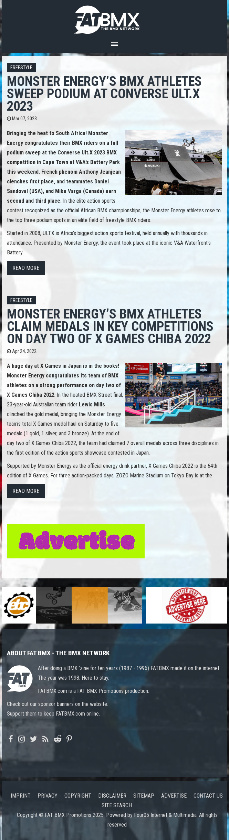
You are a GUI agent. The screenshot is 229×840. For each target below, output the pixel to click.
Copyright (77, 795)
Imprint (21, 795)
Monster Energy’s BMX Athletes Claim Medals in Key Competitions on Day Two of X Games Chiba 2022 (110, 326)
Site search (117, 805)
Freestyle (21, 68)
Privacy (48, 795)
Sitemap (143, 795)
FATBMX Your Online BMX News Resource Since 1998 (114, 18)
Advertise (174, 795)
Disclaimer (112, 795)
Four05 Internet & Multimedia (165, 815)
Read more (25, 268)
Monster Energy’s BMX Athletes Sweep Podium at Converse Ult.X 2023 (104, 93)
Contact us (208, 795)
